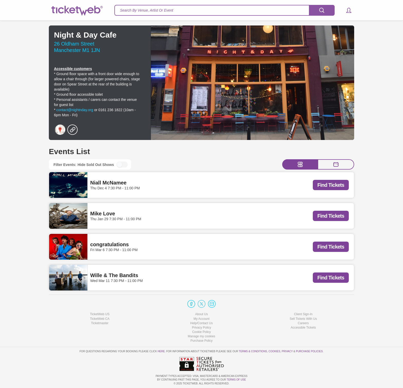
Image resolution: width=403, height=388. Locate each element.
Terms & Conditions (253, 351)
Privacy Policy (201, 327)
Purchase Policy (201, 340)
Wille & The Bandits (114, 275)
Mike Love (102, 213)
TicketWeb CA (99, 319)
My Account (201, 319)
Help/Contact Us (201, 323)
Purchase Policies (309, 351)
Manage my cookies (201, 336)
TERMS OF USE (236, 379)
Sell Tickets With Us (303, 319)
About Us (201, 314)
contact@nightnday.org (74, 110)
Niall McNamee (108, 183)
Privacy (287, 351)
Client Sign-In (303, 314)
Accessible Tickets (303, 327)
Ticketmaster (99, 323)
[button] (346, 10)
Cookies (274, 351)
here (161, 351)
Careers (303, 323)
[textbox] (224, 10)
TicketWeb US (99, 314)
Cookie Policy (201, 332)
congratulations (109, 244)
